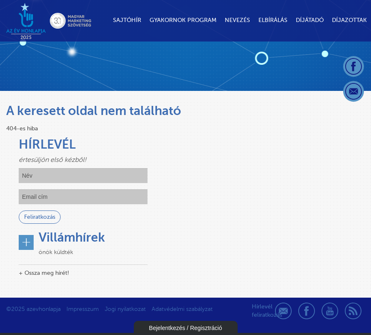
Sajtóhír (127, 20)
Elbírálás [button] (272, 20)
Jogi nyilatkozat (125, 309)
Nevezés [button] (237, 20)
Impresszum (82, 309)
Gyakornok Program (183, 20)
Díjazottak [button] (349, 20)
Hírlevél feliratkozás (260, 310)
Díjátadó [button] (310, 20)
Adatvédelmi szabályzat (182, 309)
